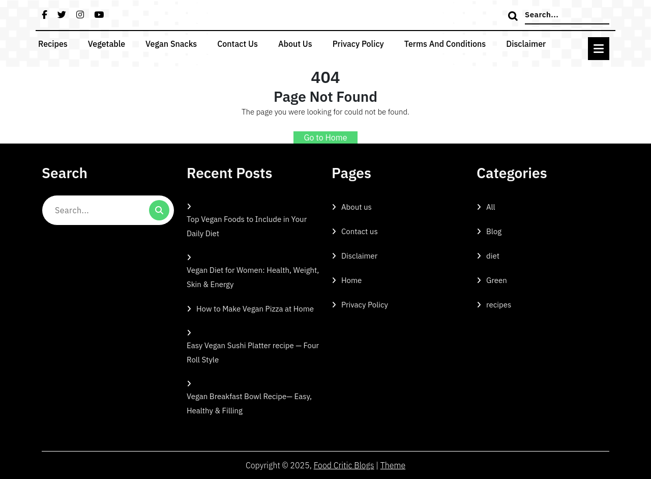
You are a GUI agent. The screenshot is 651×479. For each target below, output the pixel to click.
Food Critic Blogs (344, 465)
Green (496, 280)
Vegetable (106, 44)
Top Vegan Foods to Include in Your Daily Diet (247, 226)
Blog (493, 231)
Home (351, 280)
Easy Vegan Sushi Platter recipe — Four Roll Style (253, 352)
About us (295, 44)
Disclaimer (526, 44)
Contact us (237, 44)
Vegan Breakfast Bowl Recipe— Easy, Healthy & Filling (249, 403)
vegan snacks (171, 44)
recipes (53, 44)
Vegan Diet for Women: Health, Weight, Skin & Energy (253, 277)
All (490, 207)
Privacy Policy (358, 44)
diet (492, 256)
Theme (392, 465)
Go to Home (325, 137)
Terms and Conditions (445, 44)
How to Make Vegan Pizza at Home (255, 309)
